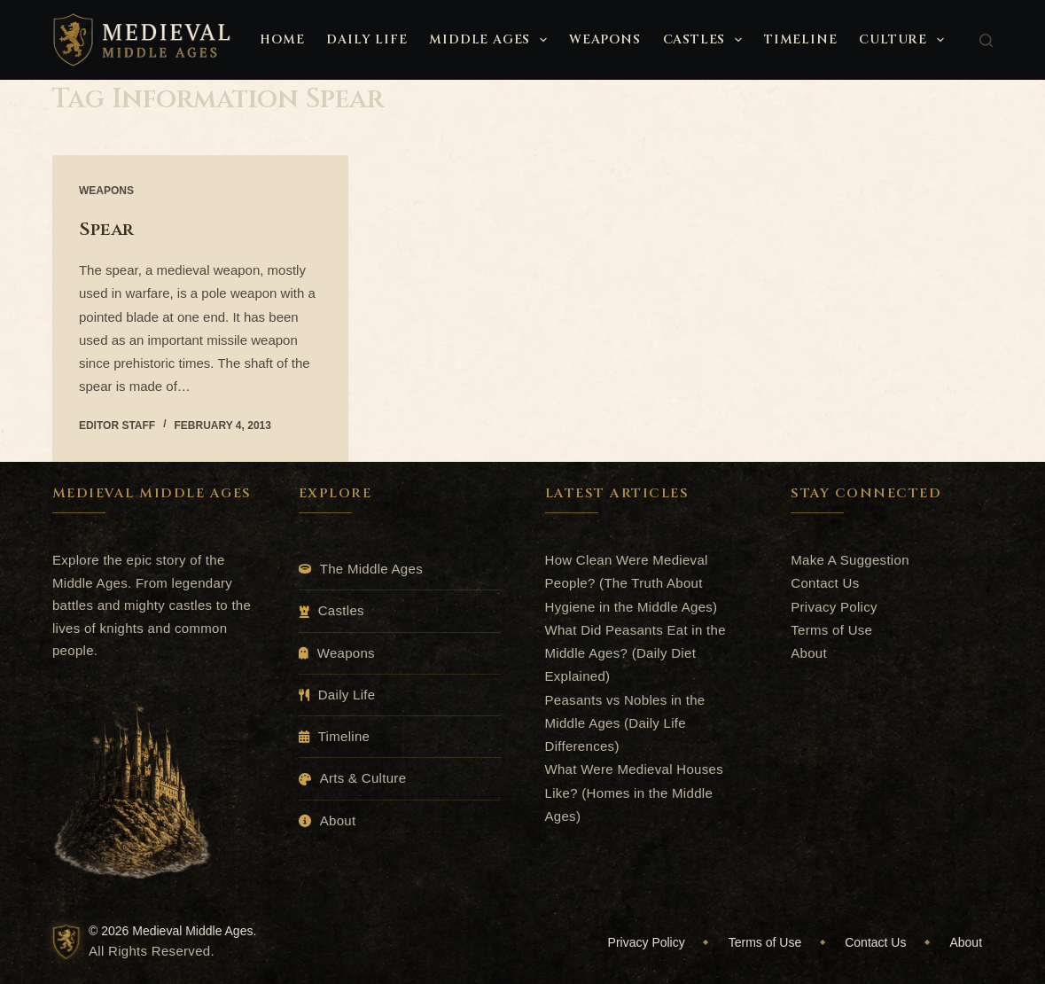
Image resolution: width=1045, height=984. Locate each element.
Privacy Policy (834, 606)
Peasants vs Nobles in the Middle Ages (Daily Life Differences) (625, 723)
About (338, 820)
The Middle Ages (371, 568)
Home (282, 39)
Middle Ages (491, 40)
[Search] (986, 40)
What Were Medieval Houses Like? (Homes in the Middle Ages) (634, 792)
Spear (106, 229)
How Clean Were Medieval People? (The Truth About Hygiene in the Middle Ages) (631, 583)
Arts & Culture (363, 777)
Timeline (800, 39)
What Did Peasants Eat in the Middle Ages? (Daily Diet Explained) (635, 653)
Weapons (605, 39)
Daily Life (366, 39)
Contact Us (825, 582)
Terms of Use (831, 629)
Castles (706, 40)
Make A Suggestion (850, 559)
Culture (904, 40)
